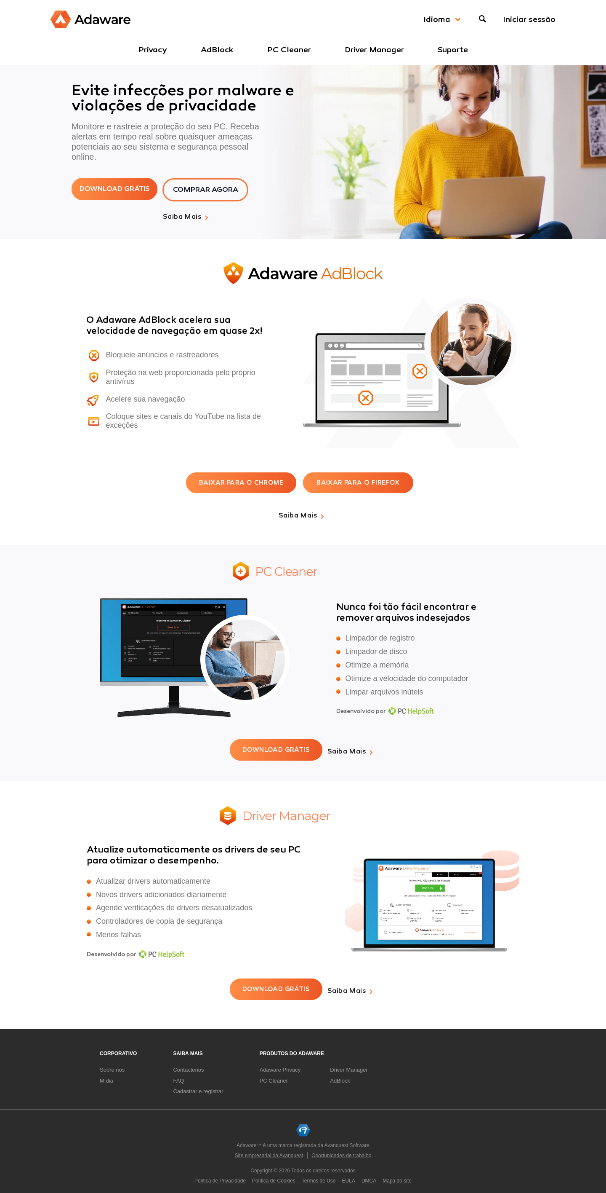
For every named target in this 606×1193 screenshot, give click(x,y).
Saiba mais (182, 216)
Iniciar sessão (529, 19)
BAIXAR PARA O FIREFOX (357, 481)
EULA (348, 1175)
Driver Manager (374, 50)
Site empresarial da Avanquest (269, 1150)
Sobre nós (112, 1064)
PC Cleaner (289, 50)
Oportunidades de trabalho (341, 1150)
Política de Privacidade (220, 1175)
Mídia (106, 1075)
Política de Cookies (273, 1175)
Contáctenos (188, 1064)
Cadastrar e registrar (198, 1086)
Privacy (152, 50)
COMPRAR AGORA (216, 189)
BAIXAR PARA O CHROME (241, 481)
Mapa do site (397, 1175)
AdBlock (217, 50)
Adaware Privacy (280, 1064)
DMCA (368, 1175)
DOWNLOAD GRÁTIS (117, 189)
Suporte (453, 50)
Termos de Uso (319, 1175)
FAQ (178, 1075)
